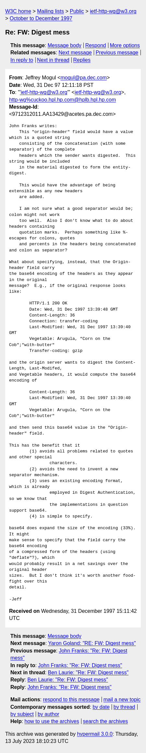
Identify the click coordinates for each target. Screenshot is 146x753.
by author (48, 714)
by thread (124, 707)
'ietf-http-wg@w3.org (43, 92)
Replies (82, 60)
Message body (64, 45)
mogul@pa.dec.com (83, 77)
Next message (75, 52)
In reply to (21, 60)
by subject (22, 714)
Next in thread (53, 60)
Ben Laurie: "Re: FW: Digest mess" (88, 672)
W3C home (18, 11)
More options (125, 45)
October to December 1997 (41, 18)
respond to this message (71, 699)
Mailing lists (50, 11)
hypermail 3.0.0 (94, 734)
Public (77, 11)
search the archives (105, 721)
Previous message (117, 52)
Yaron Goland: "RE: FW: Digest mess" (92, 643)
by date (100, 707)
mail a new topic (122, 699)
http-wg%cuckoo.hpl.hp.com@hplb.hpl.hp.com (62, 99)
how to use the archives (52, 721)
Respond (95, 45)
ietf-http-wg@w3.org (113, 11)
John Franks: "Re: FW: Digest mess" (80, 665)
